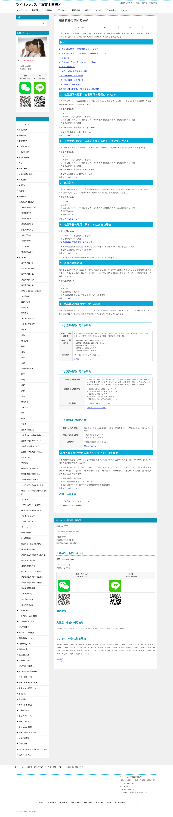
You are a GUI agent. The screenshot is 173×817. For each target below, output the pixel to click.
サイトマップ (126, 10)
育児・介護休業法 (25, 705)
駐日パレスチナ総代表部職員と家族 (34, 492)
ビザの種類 (23, 257)
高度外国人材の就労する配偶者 (33, 555)
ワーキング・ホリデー (29, 499)
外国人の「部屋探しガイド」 (30, 688)
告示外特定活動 (27, 605)
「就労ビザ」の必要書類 (28, 616)
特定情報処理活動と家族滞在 (32, 577)
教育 (23, 385)
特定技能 (24, 341)
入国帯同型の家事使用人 (30, 480)
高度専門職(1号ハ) (28, 280)
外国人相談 (75, 10)
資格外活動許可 (27, 230)
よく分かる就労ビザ (26, 621)
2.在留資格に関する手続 (72, 505)
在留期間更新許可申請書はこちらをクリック (77, 128)
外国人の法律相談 (25, 727)
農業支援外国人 (27, 599)
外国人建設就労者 (28, 549)
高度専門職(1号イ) (28, 268)
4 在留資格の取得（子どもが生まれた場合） (78, 62)
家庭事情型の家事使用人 (30, 474)
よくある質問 (24, 152)
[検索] (32, 23)
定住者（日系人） (28, 430)
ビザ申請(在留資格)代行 (28, 671)
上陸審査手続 (24, 610)
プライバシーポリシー (27, 716)
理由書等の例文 (25, 710)
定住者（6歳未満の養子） (31, 446)
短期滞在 (88, 10)
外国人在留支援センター (28, 683)
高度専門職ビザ (27, 263)
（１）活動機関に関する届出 (71, 76)
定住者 (23, 424)
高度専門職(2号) (27, 285)
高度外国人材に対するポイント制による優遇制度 (79, 89)
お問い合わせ (61, 10)
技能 (23, 335)
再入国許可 (25, 246)
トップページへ (62, 662)
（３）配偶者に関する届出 (70, 84)
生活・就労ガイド (25, 677)
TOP (30, 767)
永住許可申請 (26, 235)
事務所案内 (36, 10)
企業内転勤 (25, 296)
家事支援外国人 (27, 594)
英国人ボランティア (29, 521)
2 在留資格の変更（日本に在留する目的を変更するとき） (83, 53)
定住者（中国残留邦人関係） (32, 452)
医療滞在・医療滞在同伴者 (31, 544)
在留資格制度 (24, 655)
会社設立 (22, 694)
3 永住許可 (64, 58)
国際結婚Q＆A (24, 644)
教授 (23, 346)
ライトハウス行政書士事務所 (39, 4)
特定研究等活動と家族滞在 (31, 571)
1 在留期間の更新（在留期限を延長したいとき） (80, 49)
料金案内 (48, 10)
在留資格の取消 (27, 252)
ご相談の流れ (24, 146)
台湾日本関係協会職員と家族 (32, 485)
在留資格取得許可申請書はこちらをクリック (77, 242)
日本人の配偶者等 (28, 319)
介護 (23, 396)
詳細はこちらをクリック (69, 135)
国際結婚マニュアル (26, 638)
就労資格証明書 (27, 224)
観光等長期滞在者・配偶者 (31, 583)
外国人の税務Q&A (26, 721)
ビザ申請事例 (111, 10)
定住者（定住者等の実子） (31, 441)
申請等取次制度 (25, 660)
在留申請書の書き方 (26, 174)
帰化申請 (22, 196)
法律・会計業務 (27, 369)
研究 (23, 380)
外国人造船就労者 (28, 566)
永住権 (98, 10)
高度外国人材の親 (28, 560)
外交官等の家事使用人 (29, 468)
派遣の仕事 (23, 744)
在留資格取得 (26, 241)
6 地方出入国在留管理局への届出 (73, 71)
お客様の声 (23, 141)
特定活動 (24, 463)
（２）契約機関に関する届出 (71, 80)
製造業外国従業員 (28, 588)
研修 (23, 418)
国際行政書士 (24, 649)
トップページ (22, 10)
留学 (23, 413)
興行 (23, 391)
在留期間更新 (26, 213)
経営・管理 (25, 302)
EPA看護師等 (26, 538)
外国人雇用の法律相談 (27, 733)
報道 (23, 363)
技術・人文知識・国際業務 (31, 291)
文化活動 (24, 407)
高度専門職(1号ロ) (28, 274)
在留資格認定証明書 (29, 207)
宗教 (23, 357)
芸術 (23, 352)
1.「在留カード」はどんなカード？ (76, 501)
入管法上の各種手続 (26, 202)
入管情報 (22, 699)
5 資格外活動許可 (67, 67)
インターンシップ (28, 516)
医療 (23, 374)
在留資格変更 (26, 218)
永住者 (23, 330)
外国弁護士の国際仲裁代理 (31, 510)
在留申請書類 (24, 738)
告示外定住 (25, 457)
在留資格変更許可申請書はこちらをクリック (77, 169)
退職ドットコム (25, 755)
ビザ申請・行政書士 (26, 666)
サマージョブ (26, 527)
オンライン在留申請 (26, 633)
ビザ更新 (22, 180)
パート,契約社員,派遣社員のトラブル (33, 749)
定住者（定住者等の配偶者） (32, 435)
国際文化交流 (26, 533)
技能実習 (24, 402)
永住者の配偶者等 (28, 324)
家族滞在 (24, 313)
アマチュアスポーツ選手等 (31, 505)
